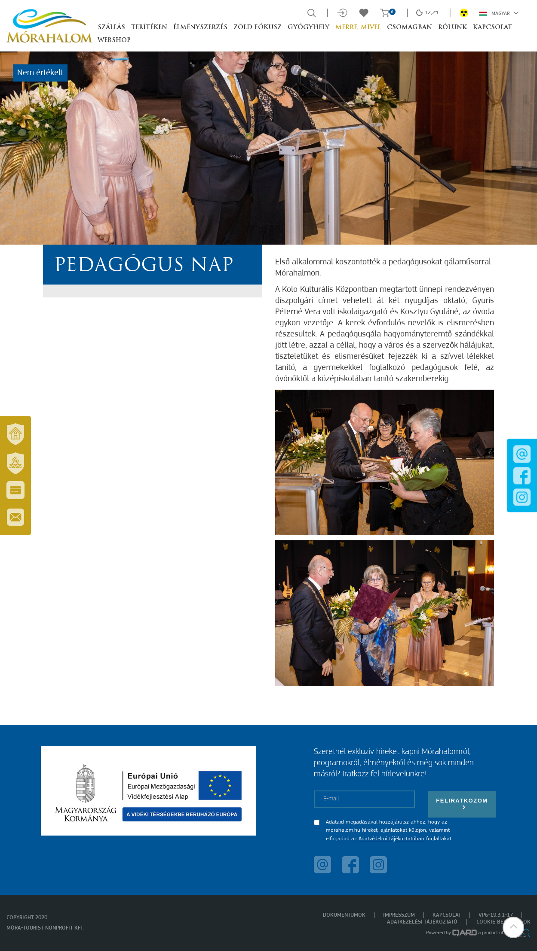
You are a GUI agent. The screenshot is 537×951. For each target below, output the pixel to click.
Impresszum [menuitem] (399, 915)
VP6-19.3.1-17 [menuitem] (496, 915)
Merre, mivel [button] (358, 27)
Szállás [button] (111, 27)
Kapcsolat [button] (492, 27)
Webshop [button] (114, 40)
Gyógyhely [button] (308, 27)
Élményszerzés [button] (200, 27)
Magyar (499, 13)
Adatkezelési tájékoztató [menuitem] (422, 922)
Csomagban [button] (409, 27)
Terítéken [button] (149, 27)
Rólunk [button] (452, 27)
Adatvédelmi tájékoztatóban (391, 839)
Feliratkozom (462, 804)
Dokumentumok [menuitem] (344, 915)
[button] (513, 927)
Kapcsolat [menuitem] (447, 915)
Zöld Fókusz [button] (257, 27)
